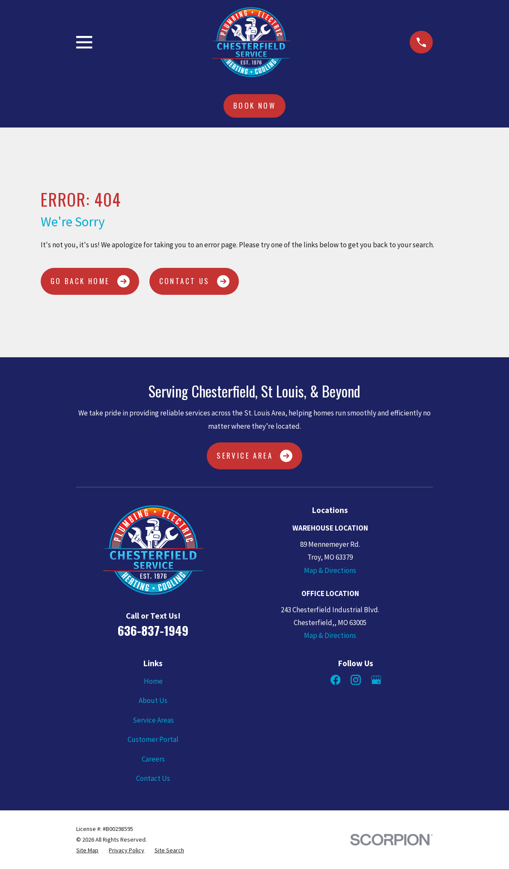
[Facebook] (335, 680)
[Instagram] (356, 680)
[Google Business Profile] (376, 680)
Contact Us (194, 281)
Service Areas (153, 720)
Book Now (254, 105)
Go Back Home (90, 281)
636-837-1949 (153, 630)
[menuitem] (87, 850)
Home (153, 681)
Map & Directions (330, 570)
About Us (153, 700)
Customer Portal (153, 739)
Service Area (254, 456)
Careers (153, 759)
